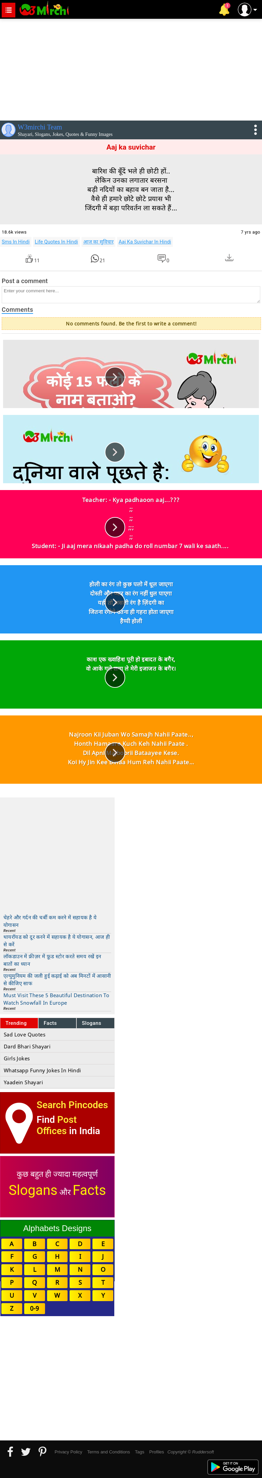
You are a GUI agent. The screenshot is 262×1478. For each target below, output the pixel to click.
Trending (16, 1023)
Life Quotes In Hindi (56, 242)
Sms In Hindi (16, 242)
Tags (139, 1451)
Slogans (91, 1023)
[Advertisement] (131, 68)
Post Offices (57, 1125)
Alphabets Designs (57, 1228)
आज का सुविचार (98, 242)
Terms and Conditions (108, 1451)
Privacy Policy (68, 1451)
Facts (50, 1023)
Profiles (156, 1451)
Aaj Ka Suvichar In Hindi (145, 242)
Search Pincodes (72, 1105)
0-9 (34, 1308)
